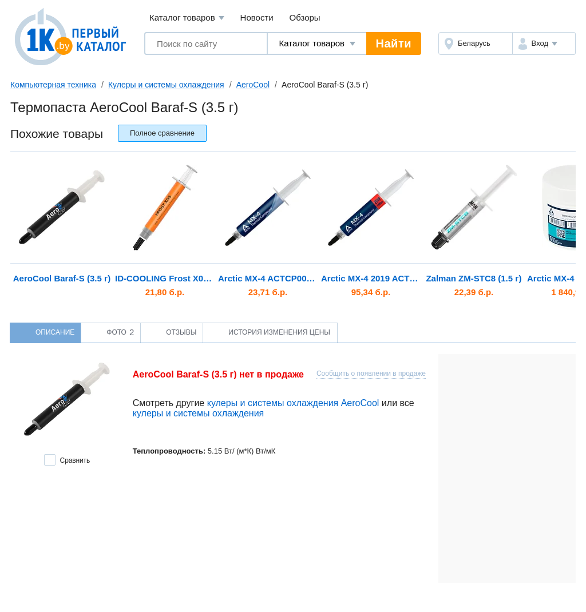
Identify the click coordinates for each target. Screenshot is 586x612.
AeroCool (253, 84)
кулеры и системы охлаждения (198, 413)
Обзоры (305, 17)
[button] (544, 43)
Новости (257, 17)
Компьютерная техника (53, 84)
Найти (393, 43)
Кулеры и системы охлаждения (166, 84)
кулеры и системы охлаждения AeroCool (293, 403)
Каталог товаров (186, 18)
